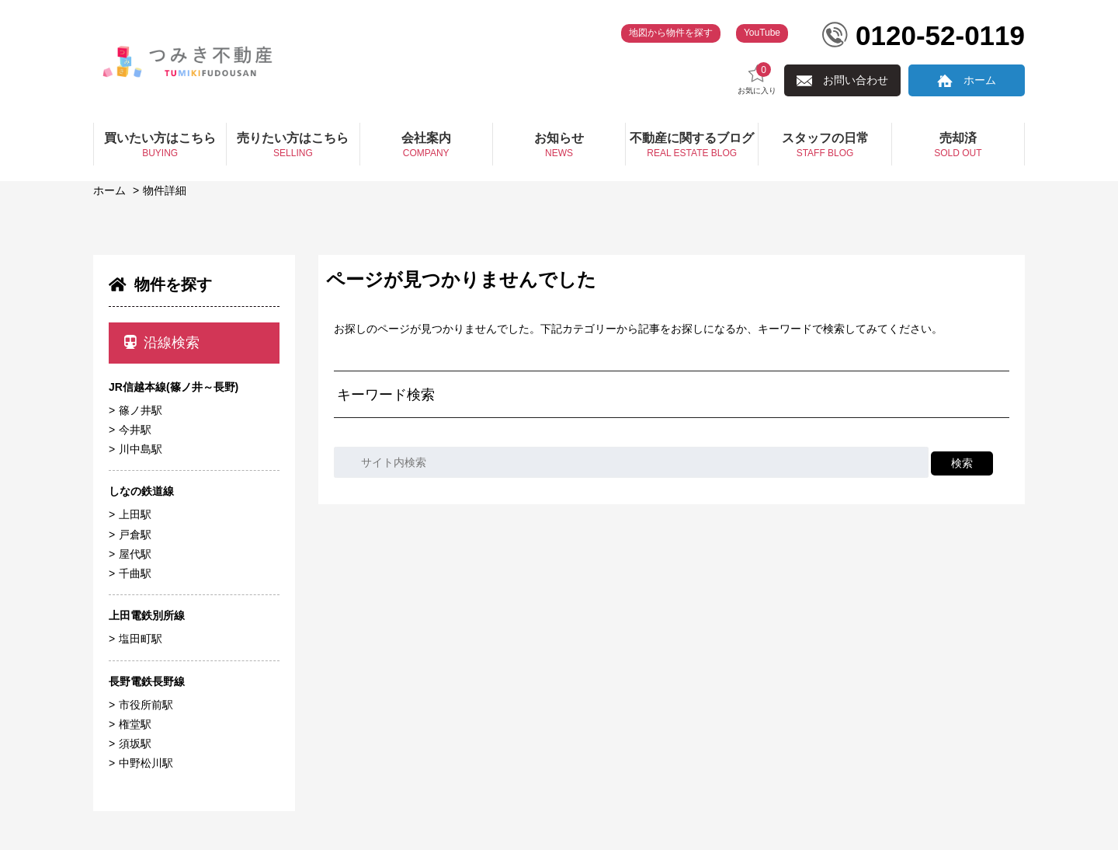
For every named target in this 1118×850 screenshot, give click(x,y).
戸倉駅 (135, 534)
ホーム (979, 80)
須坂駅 (135, 743)
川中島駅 (140, 449)
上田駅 (135, 514)
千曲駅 (135, 573)
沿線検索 (162, 342)
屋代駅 (135, 554)
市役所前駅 (146, 704)
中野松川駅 (146, 763)
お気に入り (757, 79)
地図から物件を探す (671, 32)
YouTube (762, 32)
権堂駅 (135, 724)
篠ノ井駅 (140, 410)
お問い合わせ (855, 80)
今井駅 (135, 429)
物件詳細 (164, 190)
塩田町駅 (140, 638)
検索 (962, 463)
